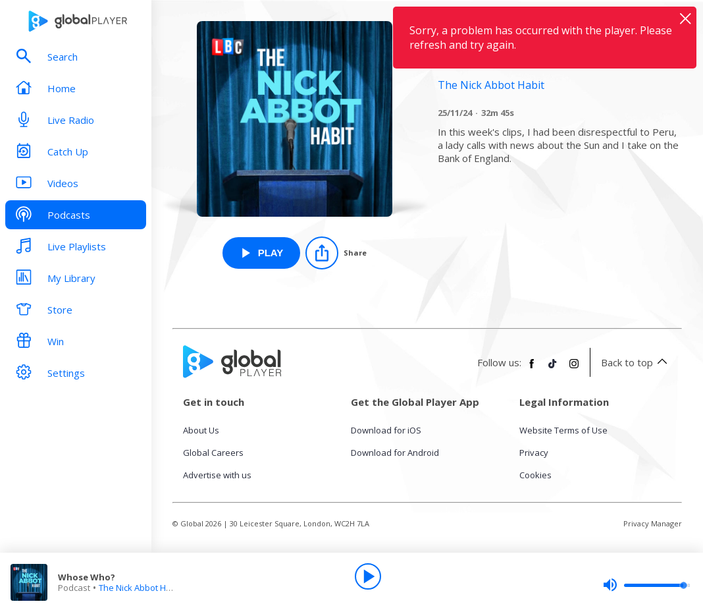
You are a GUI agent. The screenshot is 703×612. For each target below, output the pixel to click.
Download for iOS (386, 430)
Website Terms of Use (563, 430)
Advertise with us (217, 475)
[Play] (368, 576)
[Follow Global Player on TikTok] (553, 369)
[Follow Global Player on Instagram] (574, 369)
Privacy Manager (652, 523)
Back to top (636, 362)
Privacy (533, 453)
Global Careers (213, 453)
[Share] (336, 252)
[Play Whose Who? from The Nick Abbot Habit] (261, 253)
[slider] (646, 585)
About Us (201, 430)
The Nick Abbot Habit (140, 588)
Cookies (535, 475)
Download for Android (395, 453)
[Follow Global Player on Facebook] (532, 369)
